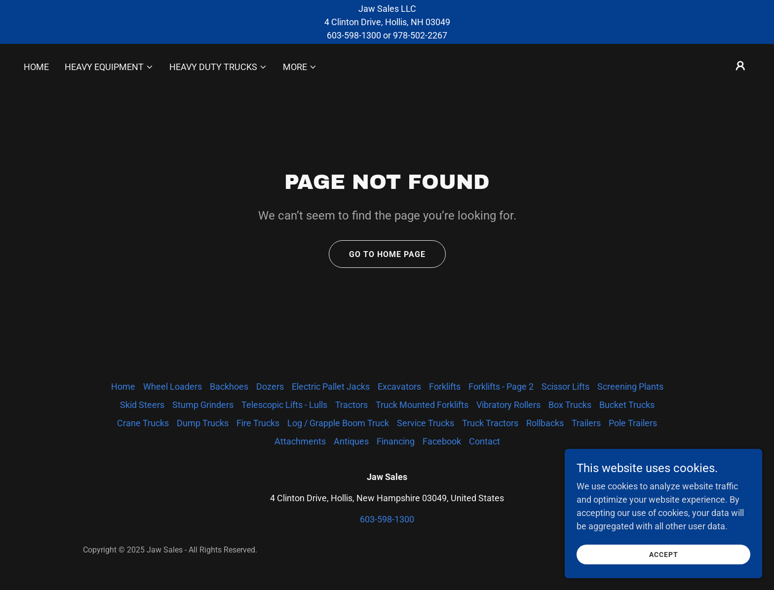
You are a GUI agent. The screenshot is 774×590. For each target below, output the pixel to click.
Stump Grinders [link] (202, 405)
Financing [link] (396, 441)
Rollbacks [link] (545, 423)
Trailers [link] (586, 423)
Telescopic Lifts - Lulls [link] (284, 405)
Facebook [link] (442, 441)
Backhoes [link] (229, 386)
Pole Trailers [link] (633, 423)
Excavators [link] (399, 386)
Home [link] (36, 67)
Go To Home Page (387, 254)
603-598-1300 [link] (387, 519)
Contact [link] (484, 441)
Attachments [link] (300, 441)
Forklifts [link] (445, 386)
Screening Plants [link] (630, 386)
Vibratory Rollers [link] (508, 405)
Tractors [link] (351, 405)
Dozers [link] (270, 386)
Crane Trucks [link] (143, 423)
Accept (663, 575)
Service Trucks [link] (425, 423)
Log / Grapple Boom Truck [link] (338, 423)
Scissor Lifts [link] (565, 386)
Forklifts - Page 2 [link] (501, 386)
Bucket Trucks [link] (627, 405)
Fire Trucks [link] (257, 423)
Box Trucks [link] (569, 405)
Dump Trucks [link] (203, 423)
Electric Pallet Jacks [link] (331, 386)
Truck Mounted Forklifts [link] (422, 405)
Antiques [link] (351, 441)
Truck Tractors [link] (490, 423)
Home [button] (123, 386)
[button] (109, 67)
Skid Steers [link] (142, 405)
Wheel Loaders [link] (172, 386)
